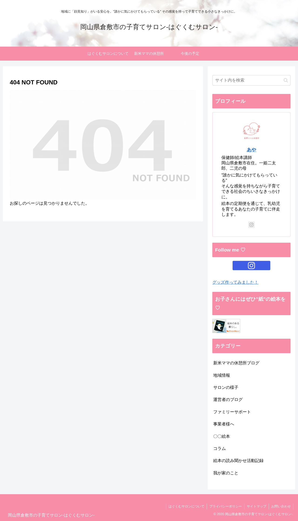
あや (251, 149)
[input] (251, 80)
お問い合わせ (281, 506)
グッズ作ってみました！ (235, 282)
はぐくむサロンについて (186, 506)
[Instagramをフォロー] (251, 225)
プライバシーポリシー (225, 506)
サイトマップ (256, 506)
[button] (286, 80)
